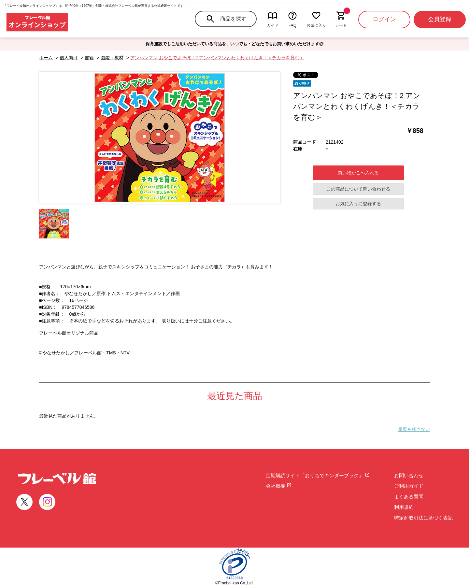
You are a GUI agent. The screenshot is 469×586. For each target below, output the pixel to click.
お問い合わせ (408, 475)
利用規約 (404, 507)
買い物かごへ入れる (358, 172)
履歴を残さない (414, 429)
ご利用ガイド (408, 486)
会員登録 (439, 19)
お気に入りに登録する (358, 203)
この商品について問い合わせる (358, 189)
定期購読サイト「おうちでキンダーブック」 (318, 475)
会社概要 (278, 486)
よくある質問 (408, 496)
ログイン (384, 19)
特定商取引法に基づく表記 (423, 518)
